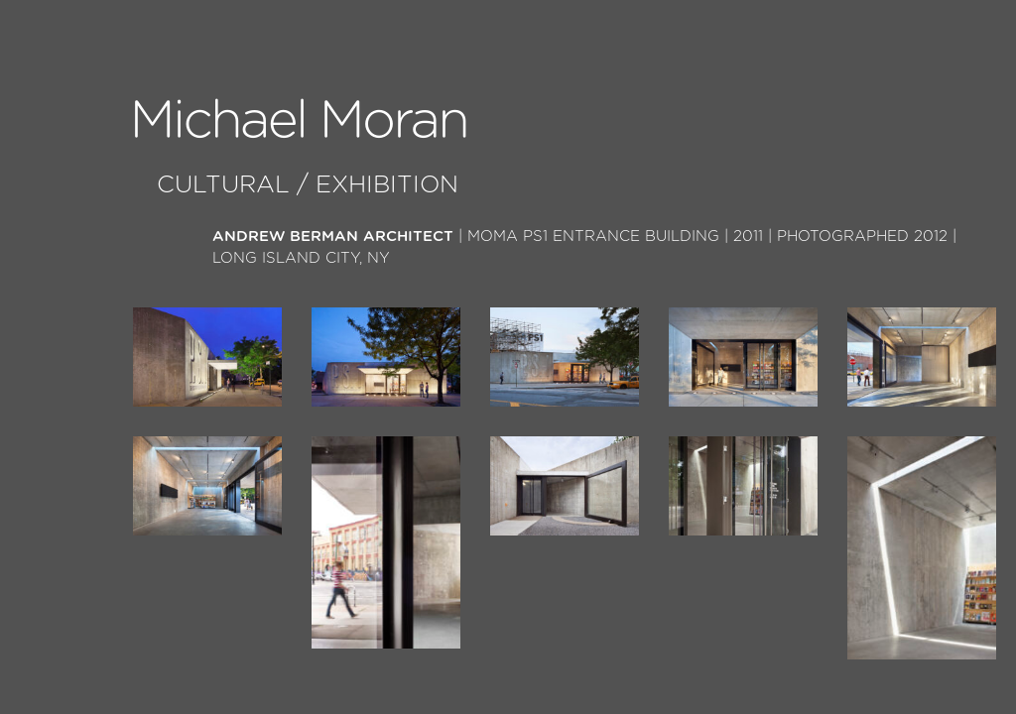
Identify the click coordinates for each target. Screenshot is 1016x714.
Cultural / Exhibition (307, 185)
